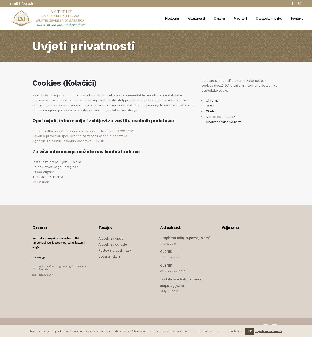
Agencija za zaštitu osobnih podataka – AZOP (68, 141)
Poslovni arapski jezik (114, 250)
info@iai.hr (26, 4)
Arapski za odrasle (112, 244)
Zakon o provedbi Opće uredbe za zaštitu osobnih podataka (79, 136)
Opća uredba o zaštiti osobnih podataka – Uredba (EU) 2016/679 (83, 131)
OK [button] (250, 331)
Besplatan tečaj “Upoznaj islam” (185, 238)
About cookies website (224, 122)
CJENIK (166, 252)
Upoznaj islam (109, 256)
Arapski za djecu (110, 238)
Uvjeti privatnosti (268, 331)
